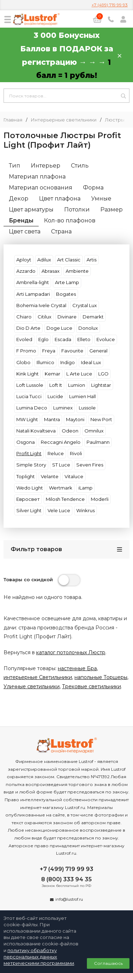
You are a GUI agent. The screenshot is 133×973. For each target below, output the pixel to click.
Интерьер (45, 165)
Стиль (80, 165)
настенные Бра (77, 668)
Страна (61, 231)
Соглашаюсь (108, 963)
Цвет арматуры (31, 209)
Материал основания (40, 187)
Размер (111, 209)
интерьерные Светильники (38, 677)
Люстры (114, 120)
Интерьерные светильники (63, 120)
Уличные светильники (32, 686)
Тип (14, 165)
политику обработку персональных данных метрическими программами (39, 956)
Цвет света (24, 231)
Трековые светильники (91, 686)
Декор (18, 198)
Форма (93, 187)
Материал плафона (37, 176)
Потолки (77, 209)
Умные (101, 198)
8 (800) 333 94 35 (66, 879)
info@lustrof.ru (69, 899)
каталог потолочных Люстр (70, 652)
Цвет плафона (60, 198)
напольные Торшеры (100, 677)
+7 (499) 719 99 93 (110, 4)
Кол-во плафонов (69, 220)
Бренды (21, 220)
